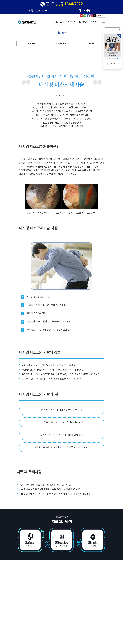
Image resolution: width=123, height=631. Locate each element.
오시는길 (83, 22)
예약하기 (71, 22)
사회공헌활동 (61, 43)
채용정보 (91, 43)
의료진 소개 (59, 22)
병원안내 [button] (94, 22)
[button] (107, 58)
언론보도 (31, 43)
